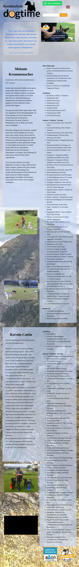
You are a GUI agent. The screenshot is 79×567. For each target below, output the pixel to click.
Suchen (63, 15)
